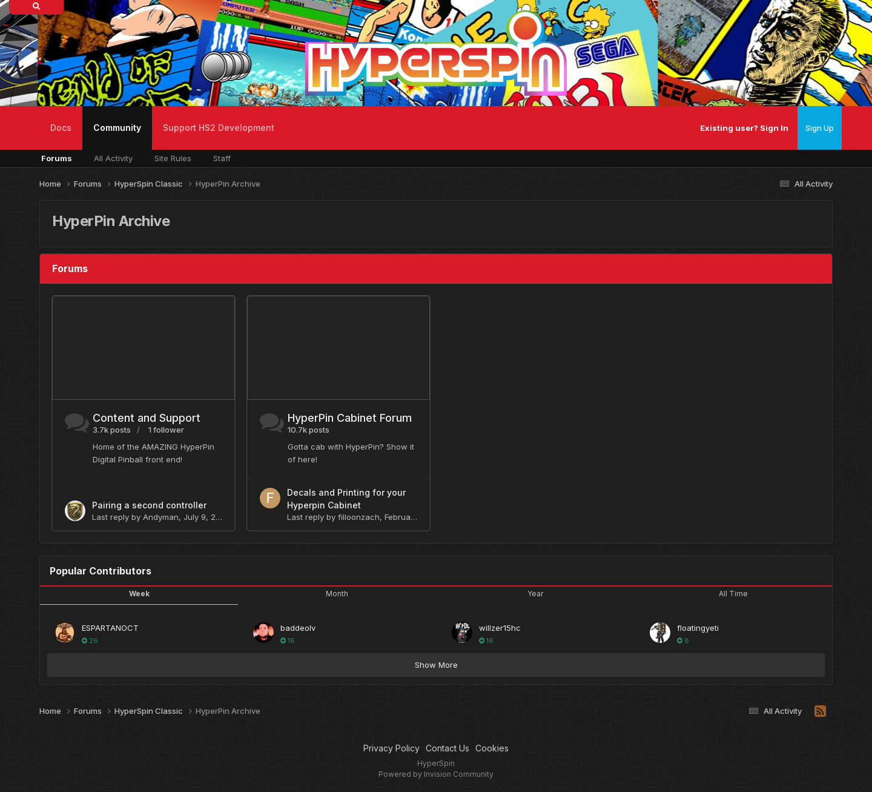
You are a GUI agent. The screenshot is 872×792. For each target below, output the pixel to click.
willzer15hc (500, 628)
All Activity (113, 158)
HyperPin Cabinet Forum (350, 417)
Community (117, 136)
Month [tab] (337, 593)
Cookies (492, 748)
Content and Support (146, 417)
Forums (56, 158)
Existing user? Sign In (744, 128)
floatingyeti (698, 628)
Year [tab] (535, 593)
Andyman (161, 517)
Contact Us (447, 748)
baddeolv (297, 628)
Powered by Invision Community (436, 774)
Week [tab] (139, 593)
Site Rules (172, 158)
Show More (436, 665)
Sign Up (819, 128)
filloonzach (359, 517)
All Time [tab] (733, 593)
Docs (60, 127)
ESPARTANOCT (110, 628)
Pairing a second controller (149, 505)
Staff (222, 158)
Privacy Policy (391, 748)
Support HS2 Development (218, 127)
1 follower (166, 429)
